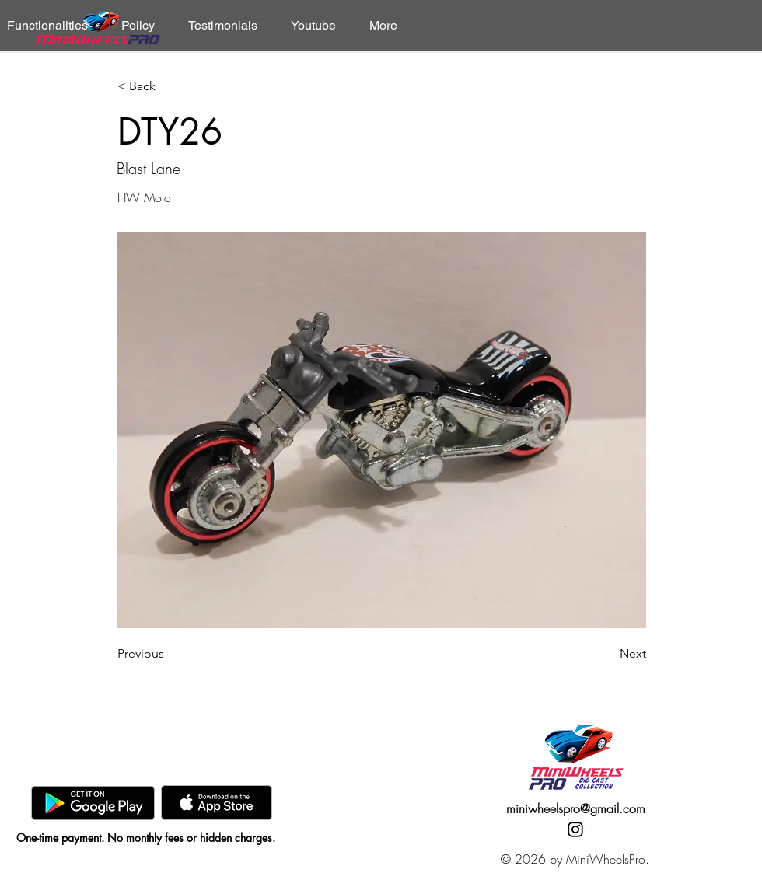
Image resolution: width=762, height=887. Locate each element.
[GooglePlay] (93, 802)
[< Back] (168, 87)
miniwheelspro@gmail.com (575, 808)
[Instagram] (575, 829)
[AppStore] (216, 802)
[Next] (607, 653)
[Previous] (168, 653)
